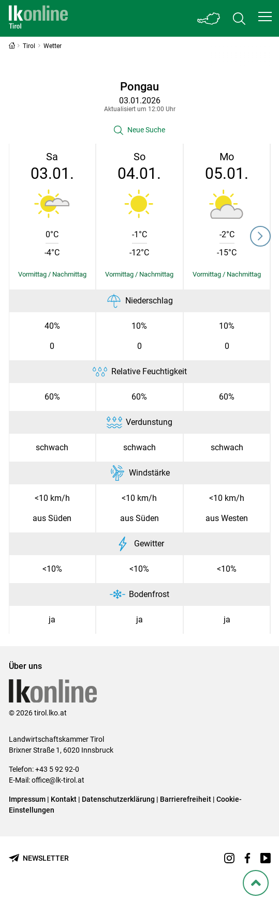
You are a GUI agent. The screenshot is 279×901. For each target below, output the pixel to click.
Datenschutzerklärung (118, 799)
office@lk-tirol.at (58, 780)
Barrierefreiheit (185, 799)
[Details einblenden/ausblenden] (52, 274)
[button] (265, 16)
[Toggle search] (239, 18)
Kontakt (64, 799)
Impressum (27, 799)
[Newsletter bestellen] (39, 858)
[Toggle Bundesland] (209, 18)
